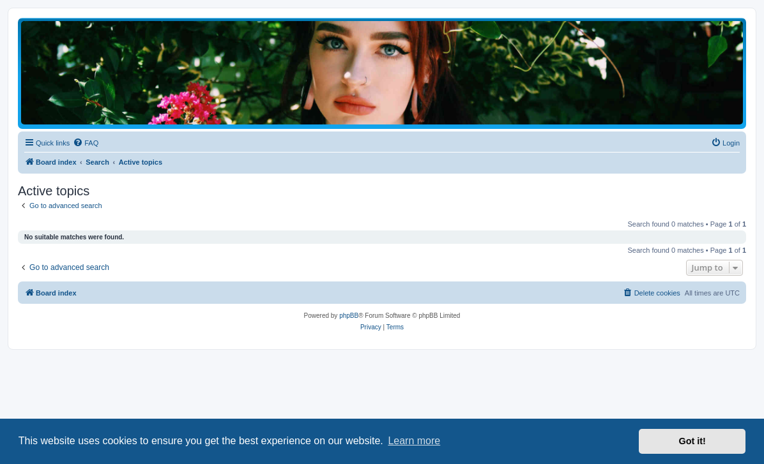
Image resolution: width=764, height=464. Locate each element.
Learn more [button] (414, 440)
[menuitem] (85, 143)
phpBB (348, 315)
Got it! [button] (692, 441)
